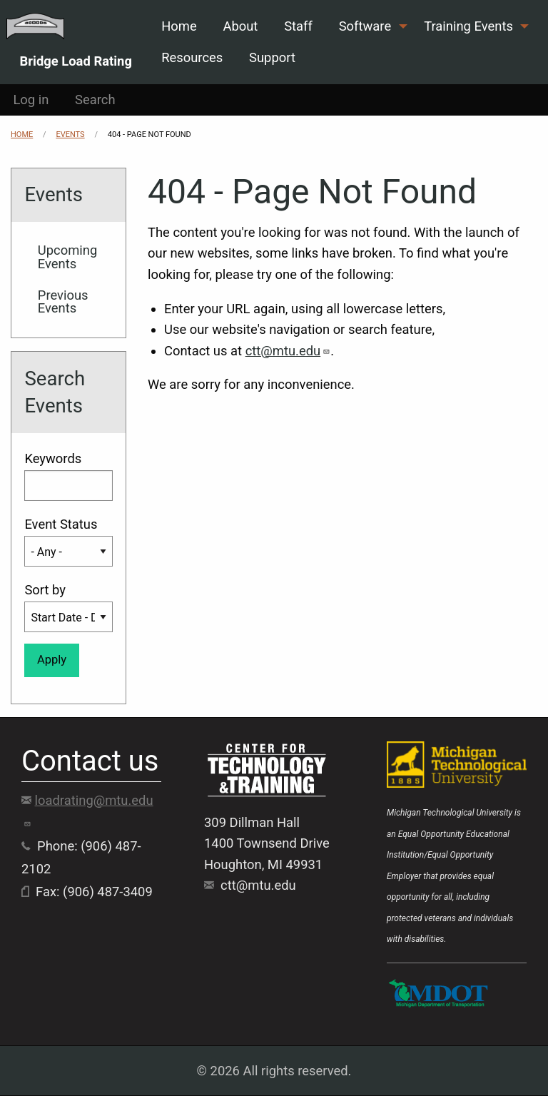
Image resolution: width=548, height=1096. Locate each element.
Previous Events (63, 301)
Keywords (52, 458)
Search (95, 99)
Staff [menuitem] (298, 26)
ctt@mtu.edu (288, 350)
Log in (31, 99)
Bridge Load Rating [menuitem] (76, 61)
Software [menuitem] (365, 26)
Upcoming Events (67, 256)
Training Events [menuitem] (468, 26)
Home (22, 134)
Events (70, 134)
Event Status (60, 524)
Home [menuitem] (179, 26)
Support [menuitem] (272, 57)
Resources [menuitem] (192, 57)
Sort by (45, 589)
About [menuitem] (240, 26)
